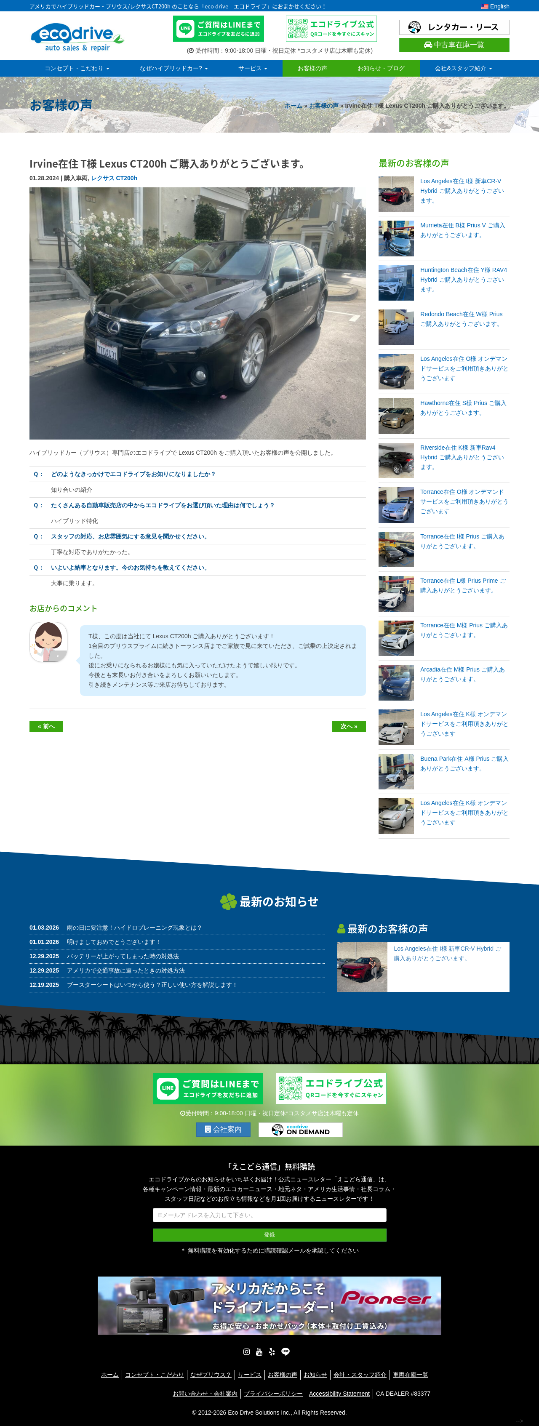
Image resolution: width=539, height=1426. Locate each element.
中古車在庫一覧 (454, 45)
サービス (253, 68)
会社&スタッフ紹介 (463, 68)
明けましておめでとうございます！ (114, 941)
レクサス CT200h (114, 178)
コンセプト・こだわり (77, 68)
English (495, 6)
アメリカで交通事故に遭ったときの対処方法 (126, 970)
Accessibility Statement (339, 1393)
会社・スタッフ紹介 (360, 1374)
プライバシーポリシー (273, 1393)
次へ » (349, 726)
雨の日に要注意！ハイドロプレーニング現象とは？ (135, 927)
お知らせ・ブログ (381, 68)
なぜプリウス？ (211, 1374)
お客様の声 (312, 68)
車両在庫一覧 (410, 1374)
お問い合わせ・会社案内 (205, 1393)
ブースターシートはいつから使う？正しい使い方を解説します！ (152, 984)
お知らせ (315, 1374)
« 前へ (46, 726)
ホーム (293, 105)
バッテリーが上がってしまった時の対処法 (123, 956)
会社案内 (223, 1129)
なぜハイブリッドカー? (174, 68)
